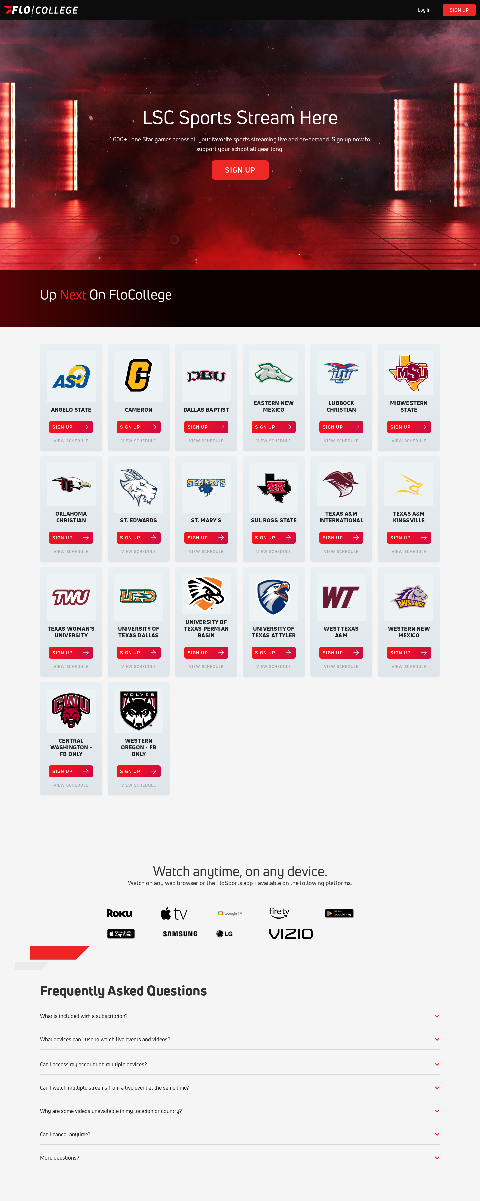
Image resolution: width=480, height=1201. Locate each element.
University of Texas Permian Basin (206, 629)
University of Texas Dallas (139, 632)
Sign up (459, 10)
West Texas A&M (341, 632)
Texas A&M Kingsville (409, 517)
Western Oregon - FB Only (138, 747)
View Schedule (71, 441)
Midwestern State (409, 406)
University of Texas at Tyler (274, 632)
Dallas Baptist (206, 409)
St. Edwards (138, 520)
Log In (424, 10)
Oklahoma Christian (71, 517)
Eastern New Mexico (274, 406)
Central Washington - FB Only (71, 747)
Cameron (138, 409)
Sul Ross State (274, 520)
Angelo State (71, 409)
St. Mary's (206, 520)
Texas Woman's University (71, 632)
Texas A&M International (341, 517)
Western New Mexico (409, 632)
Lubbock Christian (341, 406)
